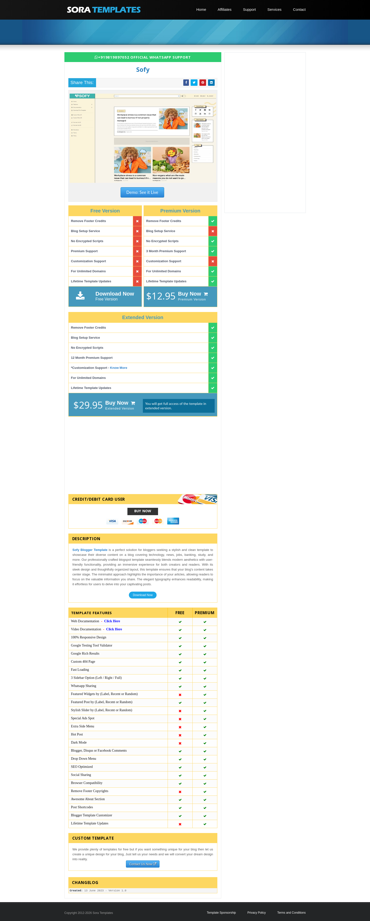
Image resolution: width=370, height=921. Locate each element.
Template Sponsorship (221, 912)
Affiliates (224, 9)
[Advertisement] (187, 33)
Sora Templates (103, 913)
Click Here (112, 621)
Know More (118, 368)
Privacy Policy (256, 912)
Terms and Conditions (291, 912)
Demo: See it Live (142, 192)
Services (274, 9)
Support (249, 9)
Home (201, 9)
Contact (299, 9)
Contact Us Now (142, 864)
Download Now (143, 595)
